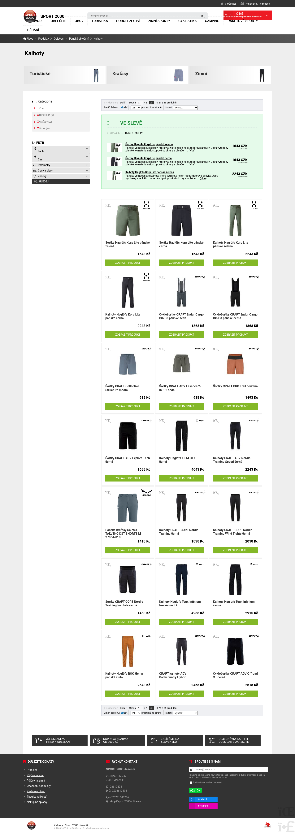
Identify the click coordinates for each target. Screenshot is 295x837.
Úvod (30, 16)
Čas (37, 158)
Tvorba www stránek (268, 825)
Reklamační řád (36, 791)
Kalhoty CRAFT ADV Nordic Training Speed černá (231, 460)
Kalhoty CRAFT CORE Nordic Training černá (178, 531)
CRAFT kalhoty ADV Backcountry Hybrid (172, 675)
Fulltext (40, 150)
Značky (39, 176)
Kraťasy (120, 73)
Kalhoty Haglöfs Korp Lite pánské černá (122, 316)
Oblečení (59, 21)
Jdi (151, 102)
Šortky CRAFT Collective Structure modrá (122, 388)
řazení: (182, 107)
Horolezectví (128, 21)
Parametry (41, 165)
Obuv (79, 21)
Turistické (40, 73)
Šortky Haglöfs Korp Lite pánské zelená (149, 144)
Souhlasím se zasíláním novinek (208, 782)
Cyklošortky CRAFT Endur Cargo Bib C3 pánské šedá (181, 316)
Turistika (100, 21)
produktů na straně (146, 107)
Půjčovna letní (35, 775)
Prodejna (32, 769)
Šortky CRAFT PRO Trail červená (235, 386)
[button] (255, 3)
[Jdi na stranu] (139, 103)
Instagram (202, 805)
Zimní (201, 73)
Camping (212, 21)
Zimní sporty (159, 21)
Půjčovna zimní (36, 780)
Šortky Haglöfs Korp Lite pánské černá (148, 158)
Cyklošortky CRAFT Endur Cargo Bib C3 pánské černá (235, 316)
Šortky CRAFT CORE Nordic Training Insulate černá (124, 603)
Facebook (202, 799)
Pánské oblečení (79, 38)
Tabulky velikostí (37, 796)
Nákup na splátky (37, 802)
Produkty (43, 38)
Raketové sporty (243, 21)
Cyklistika (187, 21)
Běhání (33, 30)
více (191, 150)
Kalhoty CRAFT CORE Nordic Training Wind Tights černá (232, 531)
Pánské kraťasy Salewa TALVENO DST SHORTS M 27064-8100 (123, 533)
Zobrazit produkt (127, 262)
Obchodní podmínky (39, 785)
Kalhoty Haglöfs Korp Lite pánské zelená (149, 172)
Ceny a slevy (43, 170)
